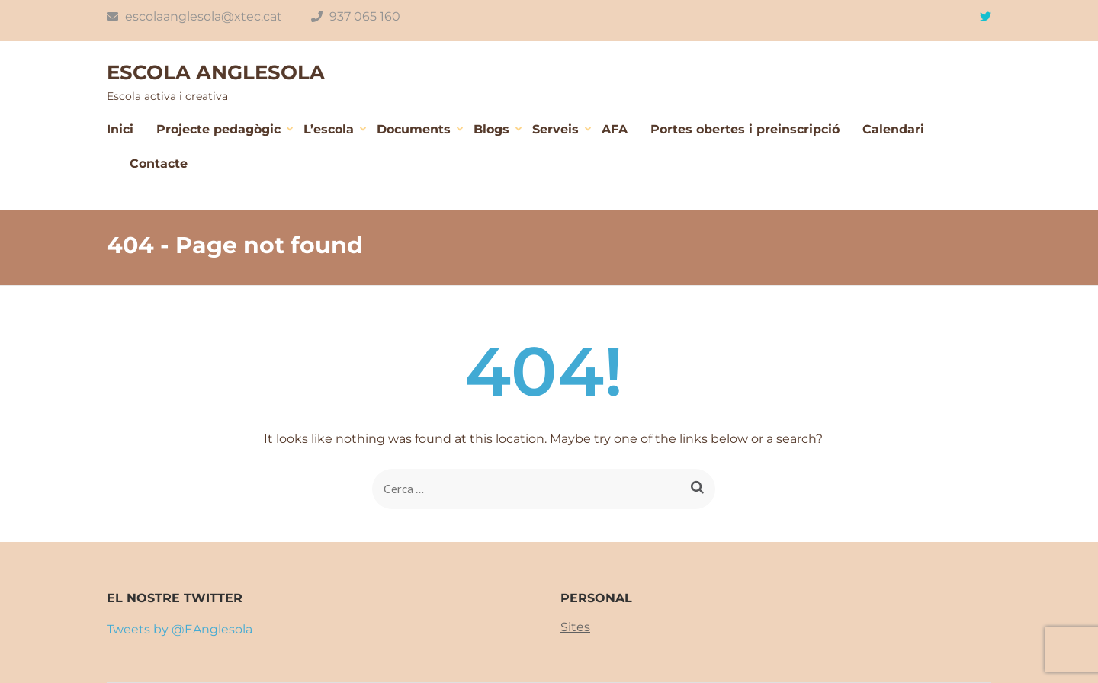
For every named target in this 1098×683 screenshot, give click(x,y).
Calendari (893, 129)
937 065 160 (355, 16)
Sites (575, 627)
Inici (120, 129)
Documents (414, 129)
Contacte (159, 163)
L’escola (328, 129)
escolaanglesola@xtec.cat (194, 16)
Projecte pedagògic (218, 129)
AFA (615, 129)
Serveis (555, 129)
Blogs (491, 129)
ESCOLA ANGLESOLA (216, 72)
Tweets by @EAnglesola (179, 629)
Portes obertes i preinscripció (745, 129)
